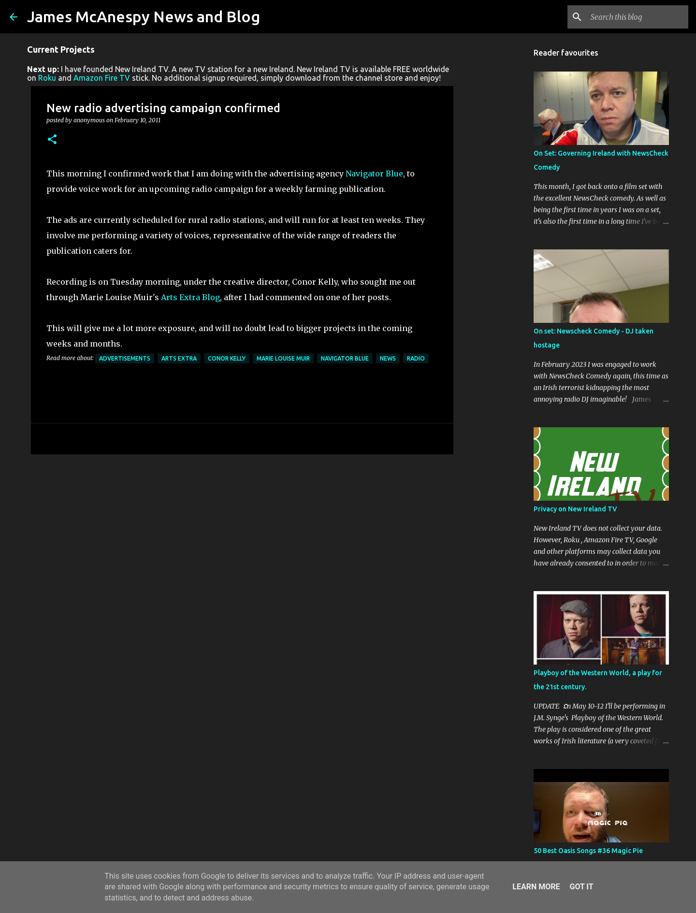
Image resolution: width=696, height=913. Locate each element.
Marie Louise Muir (283, 358)
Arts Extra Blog (190, 297)
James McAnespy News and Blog (143, 16)
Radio (416, 358)
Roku (47, 77)
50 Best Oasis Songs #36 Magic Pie (588, 851)
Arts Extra (179, 358)
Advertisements (124, 358)
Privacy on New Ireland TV (575, 509)
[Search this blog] (637, 17)
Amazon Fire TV (101, 77)
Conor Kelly (227, 358)
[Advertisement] (242, 536)
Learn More (536, 886)
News (388, 358)
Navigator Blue (374, 173)
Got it (581, 886)
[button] (52, 139)
